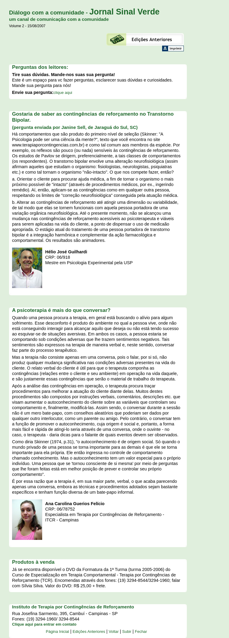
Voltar (114, 631)
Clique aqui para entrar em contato (44, 624)
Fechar (141, 631)
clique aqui (63, 92)
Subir (126, 631)
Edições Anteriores (89, 631)
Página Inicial (57, 631)
